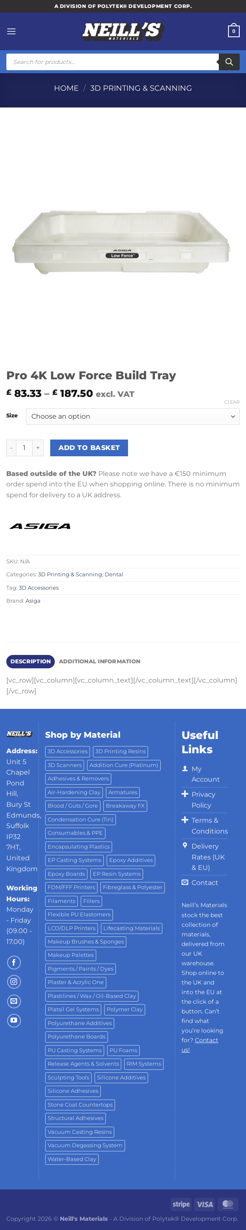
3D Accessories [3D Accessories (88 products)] (67, 751)
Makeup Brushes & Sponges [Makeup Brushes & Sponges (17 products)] (86, 941)
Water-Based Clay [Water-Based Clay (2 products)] (72, 1159)
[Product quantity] (24, 448)
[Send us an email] (14, 1001)
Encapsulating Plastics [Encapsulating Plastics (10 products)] (79, 847)
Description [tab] (30, 661)
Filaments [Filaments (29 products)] (61, 901)
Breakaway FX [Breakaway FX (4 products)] (125, 806)
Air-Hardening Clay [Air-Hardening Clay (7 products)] (74, 792)
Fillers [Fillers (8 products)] (91, 901)
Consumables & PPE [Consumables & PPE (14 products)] (75, 833)
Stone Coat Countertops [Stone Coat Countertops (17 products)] (80, 1105)
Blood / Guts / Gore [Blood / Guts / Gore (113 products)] (73, 806)
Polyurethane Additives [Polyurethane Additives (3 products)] (80, 1023)
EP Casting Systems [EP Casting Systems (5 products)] (74, 860)
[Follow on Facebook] (14, 962)
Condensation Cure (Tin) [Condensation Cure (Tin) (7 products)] (80, 819)
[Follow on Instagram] (14, 982)
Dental (114, 574)
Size (12, 416)
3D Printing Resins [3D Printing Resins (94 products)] (120, 751)
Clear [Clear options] (232, 402)
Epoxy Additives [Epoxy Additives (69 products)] (131, 860)
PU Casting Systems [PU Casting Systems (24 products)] (75, 1050)
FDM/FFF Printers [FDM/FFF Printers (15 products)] (71, 887)
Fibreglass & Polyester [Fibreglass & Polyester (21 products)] (132, 887)
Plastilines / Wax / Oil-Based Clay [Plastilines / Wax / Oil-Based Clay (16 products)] (92, 996)
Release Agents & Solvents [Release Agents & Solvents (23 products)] (83, 1064)
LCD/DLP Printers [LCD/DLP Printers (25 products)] (71, 928)
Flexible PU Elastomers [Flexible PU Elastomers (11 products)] (79, 914)
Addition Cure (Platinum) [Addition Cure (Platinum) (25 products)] (124, 765)
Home (66, 88)
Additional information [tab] (100, 661)
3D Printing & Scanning (141, 88)
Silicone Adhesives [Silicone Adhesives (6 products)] (73, 1091)
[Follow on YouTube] (14, 1021)
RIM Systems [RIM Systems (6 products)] (144, 1064)
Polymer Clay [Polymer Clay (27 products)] (125, 1009)
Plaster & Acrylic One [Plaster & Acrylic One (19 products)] (76, 982)
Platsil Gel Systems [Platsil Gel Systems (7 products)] (73, 1009)
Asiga (33, 601)
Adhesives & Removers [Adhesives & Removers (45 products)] (78, 778)
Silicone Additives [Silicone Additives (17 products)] (121, 1077)
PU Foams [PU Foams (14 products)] (123, 1050)
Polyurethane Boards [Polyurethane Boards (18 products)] (76, 1036)
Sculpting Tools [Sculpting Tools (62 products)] (68, 1077)
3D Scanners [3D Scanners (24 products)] (65, 765)
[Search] (229, 62)
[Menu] (11, 31)
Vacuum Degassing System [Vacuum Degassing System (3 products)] (85, 1145)
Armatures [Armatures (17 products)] (122, 792)
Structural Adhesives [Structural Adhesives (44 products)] (75, 1118)
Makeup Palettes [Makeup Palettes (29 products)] (71, 955)
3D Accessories (39, 588)
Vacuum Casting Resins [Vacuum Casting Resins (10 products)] (80, 1132)
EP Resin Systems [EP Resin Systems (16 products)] (117, 874)
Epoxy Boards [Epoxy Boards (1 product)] (66, 874)
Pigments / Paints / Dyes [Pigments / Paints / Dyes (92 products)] (80, 969)
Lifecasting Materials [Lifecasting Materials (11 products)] (131, 928)
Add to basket (89, 448)
